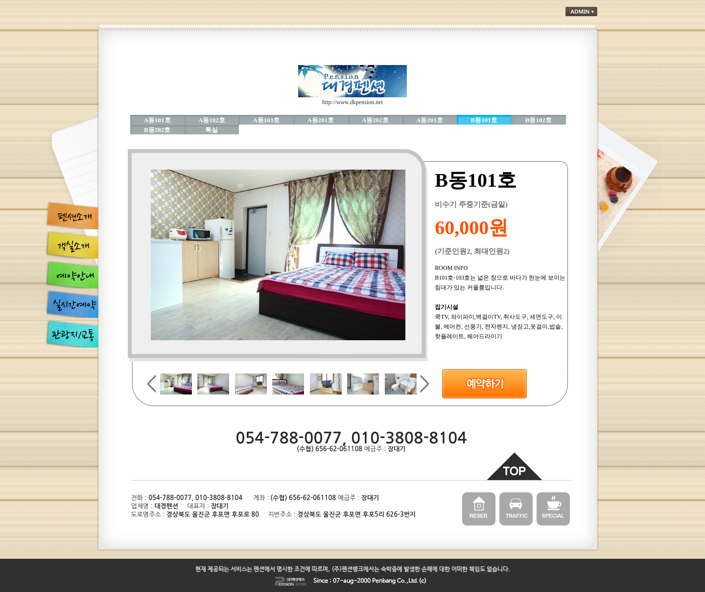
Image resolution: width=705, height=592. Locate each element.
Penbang (384, 581)
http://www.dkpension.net (352, 102)
